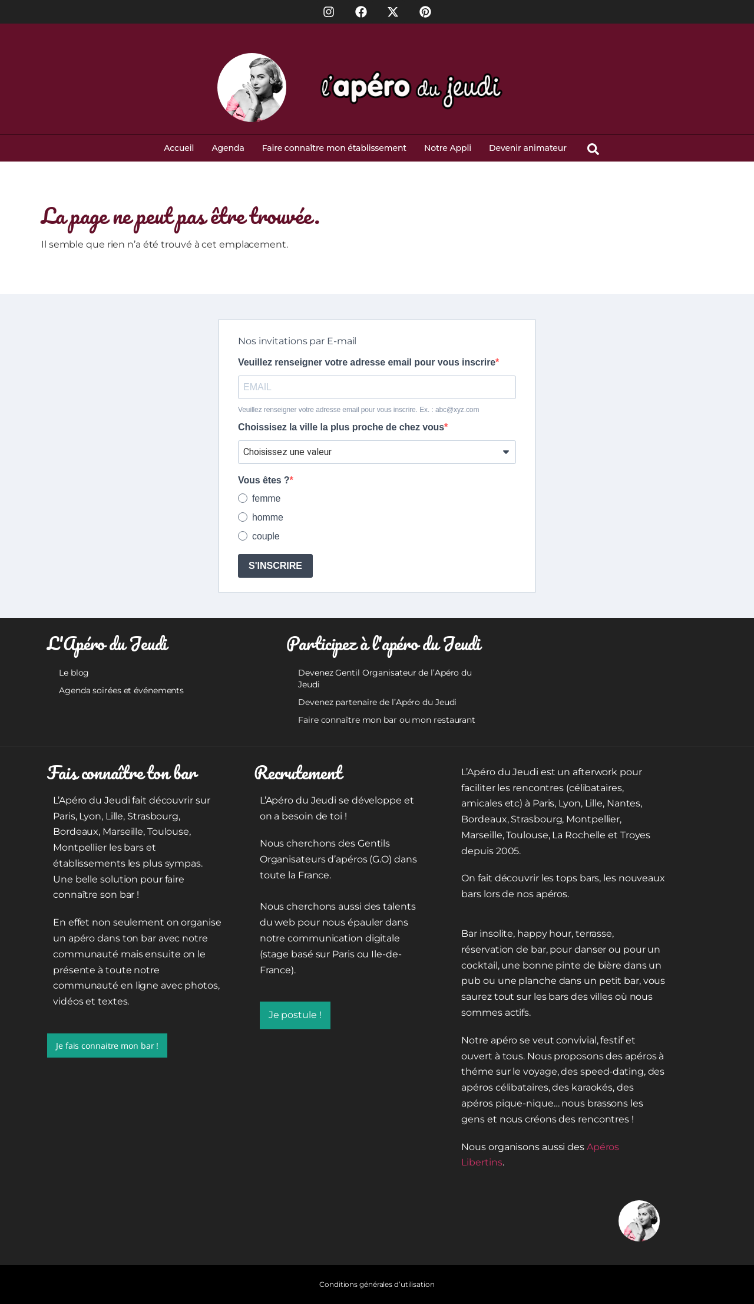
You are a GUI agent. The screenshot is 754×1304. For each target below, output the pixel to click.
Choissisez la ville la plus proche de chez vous (341, 427)
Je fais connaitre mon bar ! (107, 1045)
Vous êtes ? (264, 480)
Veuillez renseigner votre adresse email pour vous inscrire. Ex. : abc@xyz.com (358, 409)
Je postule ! (295, 1014)
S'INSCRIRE (275, 566)
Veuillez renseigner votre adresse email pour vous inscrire (366, 362)
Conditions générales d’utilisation (377, 1284)
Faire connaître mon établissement (334, 148)
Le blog (74, 672)
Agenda (227, 148)
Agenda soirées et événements (121, 690)
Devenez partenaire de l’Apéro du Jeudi (377, 702)
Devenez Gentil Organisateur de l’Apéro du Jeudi (385, 678)
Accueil (179, 148)
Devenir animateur (528, 148)
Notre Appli (447, 148)
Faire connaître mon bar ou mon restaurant (386, 719)
